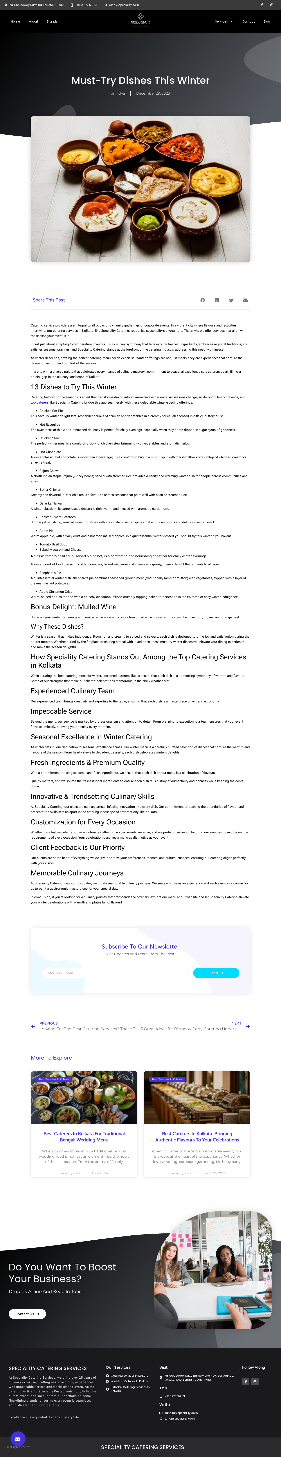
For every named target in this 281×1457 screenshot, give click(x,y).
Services (224, 21)
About (33, 21)
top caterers (40, 402)
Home (15, 21)
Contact (248, 21)
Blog (267, 21)
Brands (52, 21)
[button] (18, 1438)
